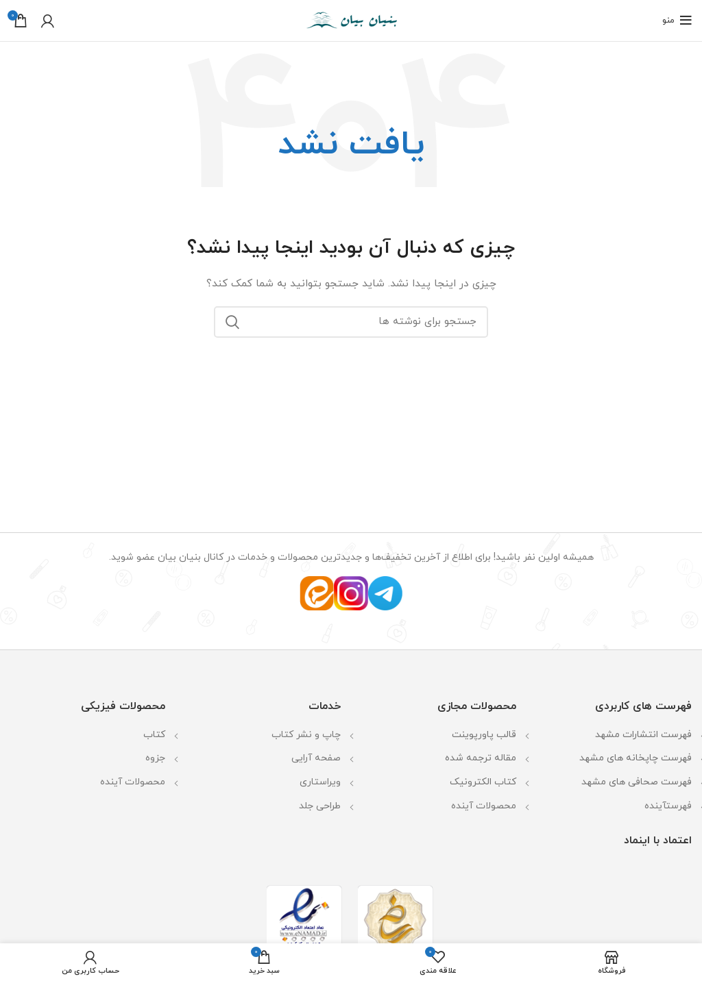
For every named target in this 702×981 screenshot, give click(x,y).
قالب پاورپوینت (484, 734)
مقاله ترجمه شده (480, 758)
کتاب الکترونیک (483, 781)
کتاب (154, 734)
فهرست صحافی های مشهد (636, 781)
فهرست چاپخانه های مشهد (635, 758)
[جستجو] (351, 322)
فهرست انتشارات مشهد (643, 734)
